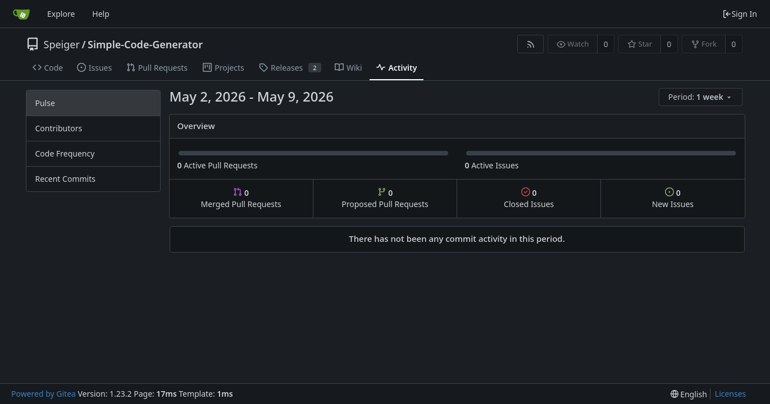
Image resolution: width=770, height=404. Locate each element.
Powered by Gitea (43, 393)
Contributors (59, 128)
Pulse (45, 103)
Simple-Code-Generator (145, 44)
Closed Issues (529, 198)
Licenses (730, 393)
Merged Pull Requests (241, 198)
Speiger (62, 44)
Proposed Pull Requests (385, 198)
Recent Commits (65, 178)
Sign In (739, 13)
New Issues (673, 198)
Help (101, 13)
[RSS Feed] (530, 44)
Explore (61, 13)
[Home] (21, 14)
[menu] (701, 97)
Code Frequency (65, 153)
